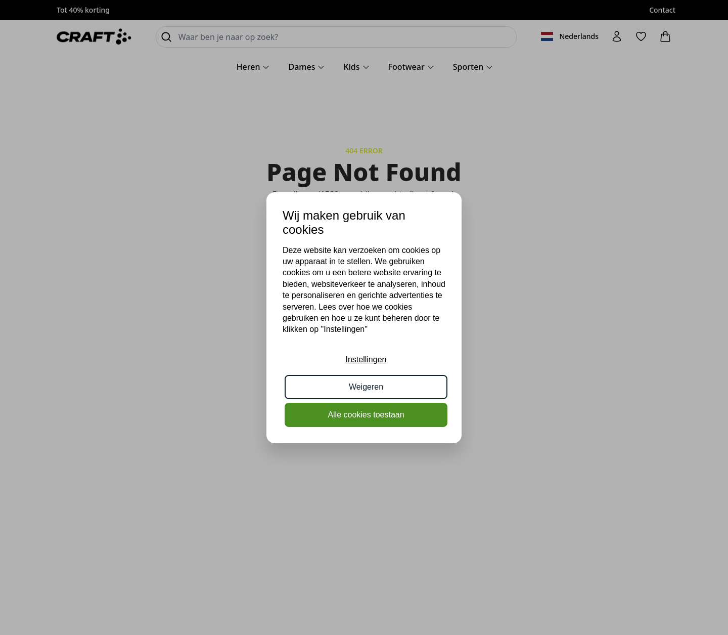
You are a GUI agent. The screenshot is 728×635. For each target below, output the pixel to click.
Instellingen (366, 359)
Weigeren (366, 387)
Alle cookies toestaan (366, 414)
